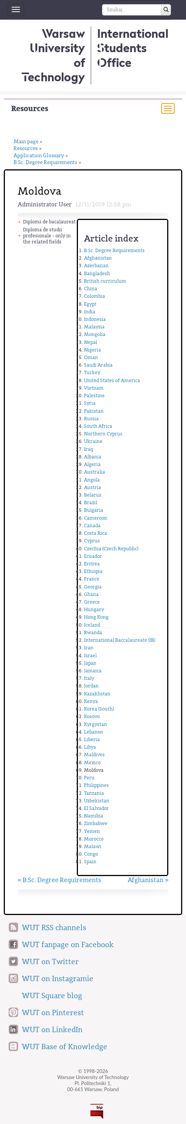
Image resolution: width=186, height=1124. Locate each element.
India (89, 311)
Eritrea (92, 563)
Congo (91, 854)
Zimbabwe (95, 823)
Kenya (91, 701)
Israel (90, 655)
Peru (89, 777)
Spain (90, 861)
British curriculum (105, 281)
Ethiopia (93, 571)
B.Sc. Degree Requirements (45, 162)
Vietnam (94, 388)
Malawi (92, 846)
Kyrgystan (95, 724)
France (91, 579)
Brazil (90, 502)
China (90, 288)
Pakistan (94, 411)
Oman (91, 357)
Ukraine (93, 441)
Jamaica (93, 670)
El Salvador (96, 808)
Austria (92, 487)
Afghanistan (98, 258)
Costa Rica (95, 533)
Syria (90, 403)
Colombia (94, 296)
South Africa (98, 426)
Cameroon (95, 518)
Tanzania (94, 793)
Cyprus (92, 540)
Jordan (91, 686)
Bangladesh (97, 273)
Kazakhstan (97, 694)
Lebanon (93, 732)
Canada (92, 525)
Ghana (91, 594)
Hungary (94, 609)
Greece (92, 602)
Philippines (96, 785)
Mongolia (94, 334)
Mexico (92, 762)
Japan (90, 663)
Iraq (88, 449)
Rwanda (93, 632)
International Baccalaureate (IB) (119, 640)
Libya (90, 747)
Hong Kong (96, 617)
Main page (26, 142)
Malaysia (94, 327)
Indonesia (95, 319)
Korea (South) (99, 709)
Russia (91, 418)
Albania (92, 457)
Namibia (93, 816)
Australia (94, 472)
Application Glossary (39, 156)
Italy (89, 678)
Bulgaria (93, 510)
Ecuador (93, 556)
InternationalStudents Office (132, 48)
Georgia (93, 587)
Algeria (92, 464)
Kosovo (92, 716)
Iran (88, 647)
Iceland (92, 625)
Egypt (90, 304)
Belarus (92, 495)
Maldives (94, 754)
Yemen (92, 831)
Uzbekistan (96, 800)
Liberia (92, 739)
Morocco (94, 839)
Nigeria (92, 350)
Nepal (90, 342)
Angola (92, 480)
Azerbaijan (96, 265)
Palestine (94, 395)
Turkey (92, 372)
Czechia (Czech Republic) (111, 548)
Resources (29, 108)
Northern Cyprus (103, 433)
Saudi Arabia (98, 365)
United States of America (112, 380)
